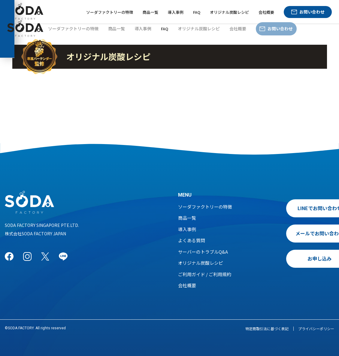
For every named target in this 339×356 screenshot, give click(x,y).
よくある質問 (191, 240)
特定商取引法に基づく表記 (267, 328)
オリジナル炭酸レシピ (229, 12)
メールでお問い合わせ (294, 233)
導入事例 (175, 12)
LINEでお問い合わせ (294, 208)
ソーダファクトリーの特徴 (109, 12)
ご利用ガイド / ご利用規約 (204, 274)
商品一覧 (150, 12)
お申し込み (294, 258)
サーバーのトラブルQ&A (203, 252)
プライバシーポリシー (316, 328)
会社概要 (266, 12)
